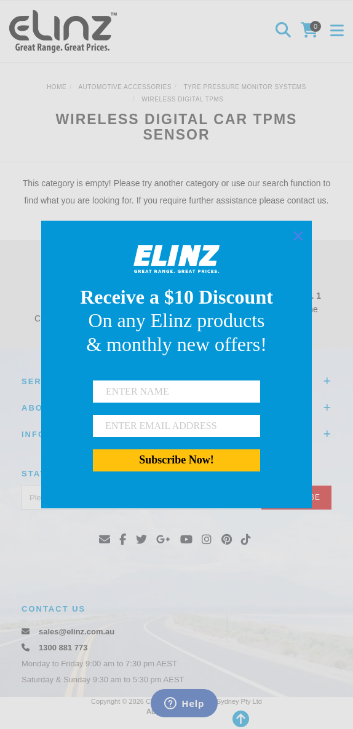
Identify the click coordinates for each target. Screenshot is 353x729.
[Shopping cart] (311, 31)
